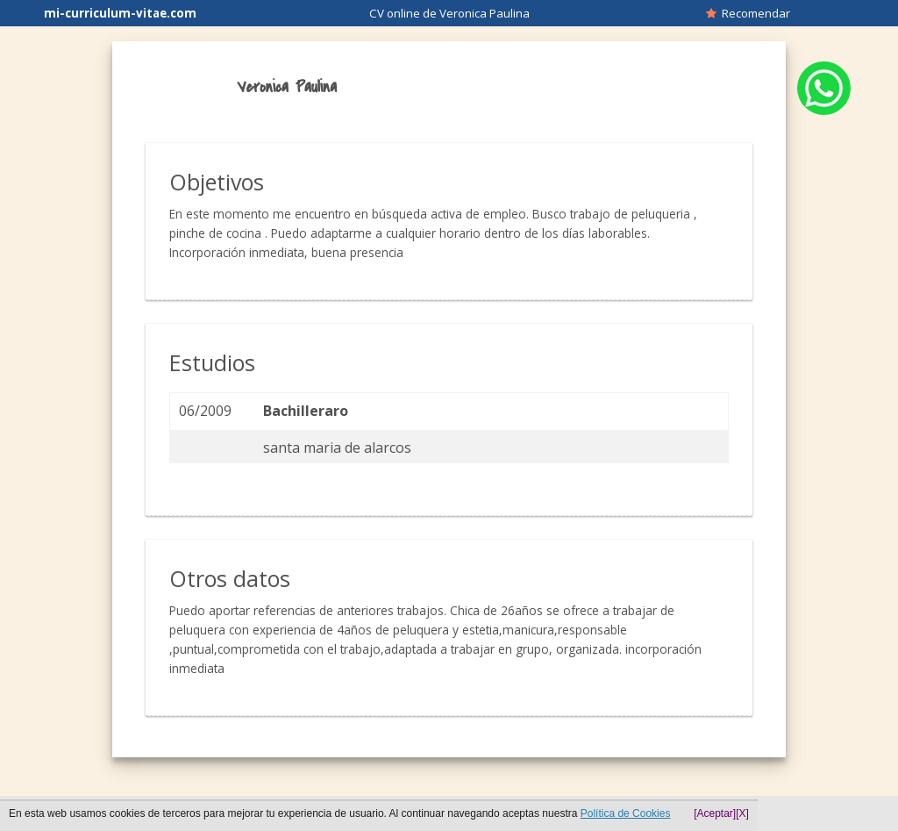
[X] (742, 813)
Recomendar (748, 13)
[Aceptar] (715, 813)
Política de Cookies (626, 813)
